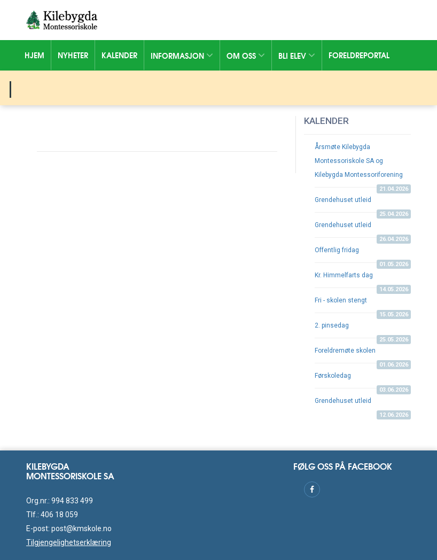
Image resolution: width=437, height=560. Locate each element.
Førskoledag (363, 380)
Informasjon (182, 55)
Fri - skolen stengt (363, 305)
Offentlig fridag (363, 254)
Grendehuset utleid (363, 204)
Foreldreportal (359, 55)
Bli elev (296, 55)
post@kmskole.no (81, 528)
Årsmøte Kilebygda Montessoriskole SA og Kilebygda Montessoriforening (363, 165)
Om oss (246, 55)
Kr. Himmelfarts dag (363, 279)
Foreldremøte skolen (363, 355)
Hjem (34, 55)
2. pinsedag (363, 330)
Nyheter (73, 55)
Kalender (119, 55)
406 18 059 (59, 514)
